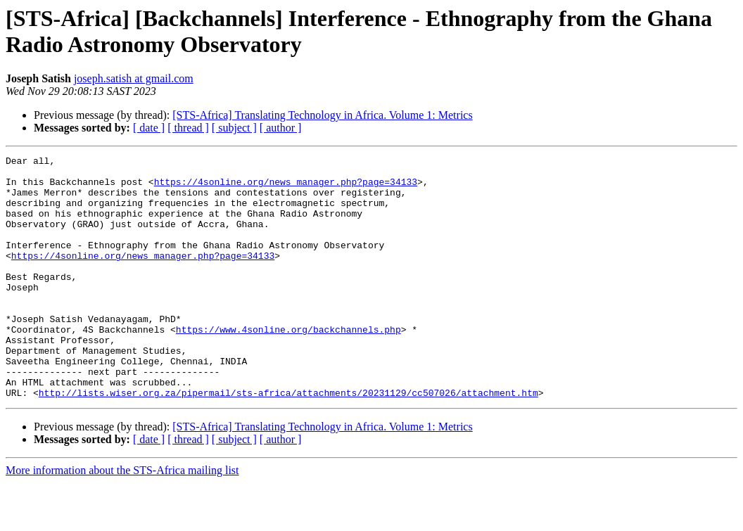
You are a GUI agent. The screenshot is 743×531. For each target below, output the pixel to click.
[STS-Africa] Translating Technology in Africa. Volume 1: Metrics (322, 115)
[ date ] (149, 128)
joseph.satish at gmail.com (133, 78)
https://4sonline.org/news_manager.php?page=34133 (285, 187)
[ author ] (281, 128)
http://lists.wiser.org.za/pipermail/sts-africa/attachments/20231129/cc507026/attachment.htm (288, 441)
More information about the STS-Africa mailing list (122, 519)
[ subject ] (234, 128)
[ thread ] (188, 128)
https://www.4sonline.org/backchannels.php (288, 365)
